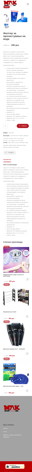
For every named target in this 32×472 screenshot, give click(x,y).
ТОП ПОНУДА (19, 140)
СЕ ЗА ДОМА (11, 140)
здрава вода (12, 145)
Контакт (5, 428)
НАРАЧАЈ (24, 126)
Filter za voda (15, 142)
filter (10, 142)
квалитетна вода (21, 145)
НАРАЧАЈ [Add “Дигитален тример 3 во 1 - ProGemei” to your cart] (27, 353)
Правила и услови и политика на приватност (12, 436)
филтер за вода (7, 147)
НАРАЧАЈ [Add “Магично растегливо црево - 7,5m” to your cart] (27, 390)
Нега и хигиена (19, 138)
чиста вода (16, 147)
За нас (5, 431)
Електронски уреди (16, 135)
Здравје (25, 135)
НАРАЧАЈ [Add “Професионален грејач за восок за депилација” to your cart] (27, 279)
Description (7, 159)
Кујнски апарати (8, 138)
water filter (22, 142)
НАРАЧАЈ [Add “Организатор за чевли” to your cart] (27, 316)
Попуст (5, 140)
